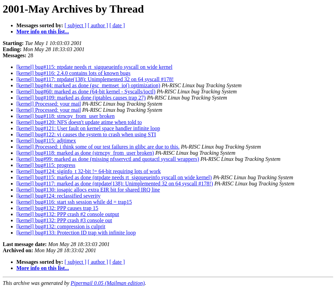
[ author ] (98, 25)
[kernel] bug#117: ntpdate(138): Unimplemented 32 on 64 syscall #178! (95, 79)
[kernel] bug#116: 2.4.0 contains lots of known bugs (73, 73)
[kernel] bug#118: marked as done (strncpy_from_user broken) (85, 153)
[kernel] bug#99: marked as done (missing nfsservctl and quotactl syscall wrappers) (107, 159)
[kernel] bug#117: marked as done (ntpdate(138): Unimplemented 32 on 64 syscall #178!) (114, 183)
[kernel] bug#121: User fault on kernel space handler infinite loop (88, 128)
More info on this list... (42, 31)
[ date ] (117, 25)
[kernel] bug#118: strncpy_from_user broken (65, 116)
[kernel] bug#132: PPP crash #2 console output (67, 214)
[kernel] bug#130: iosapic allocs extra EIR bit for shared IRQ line (88, 190)
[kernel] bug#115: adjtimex (46, 140)
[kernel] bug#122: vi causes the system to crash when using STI (86, 134)
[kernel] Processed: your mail (48, 104)
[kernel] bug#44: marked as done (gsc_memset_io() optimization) (88, 85)
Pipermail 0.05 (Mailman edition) (108, 283)
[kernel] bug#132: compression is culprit (60, 226)
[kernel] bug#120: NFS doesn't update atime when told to (79, 122)
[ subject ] (75, 25)
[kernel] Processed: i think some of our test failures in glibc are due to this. (98, 147)
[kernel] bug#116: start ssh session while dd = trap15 (74, 202)
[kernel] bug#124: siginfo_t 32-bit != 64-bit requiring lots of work (88, 171)
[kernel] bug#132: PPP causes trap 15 (57, 208)
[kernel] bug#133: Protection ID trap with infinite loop (76, 232)
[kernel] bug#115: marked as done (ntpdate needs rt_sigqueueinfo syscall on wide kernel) (114, 177)
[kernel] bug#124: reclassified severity (58, 196)
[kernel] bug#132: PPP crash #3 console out (64, 220)
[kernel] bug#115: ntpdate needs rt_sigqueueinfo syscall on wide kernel (94, 67)
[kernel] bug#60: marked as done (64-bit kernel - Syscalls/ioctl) (85, 91)
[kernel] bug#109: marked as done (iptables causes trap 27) (81, 98)
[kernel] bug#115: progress (45, 165)
